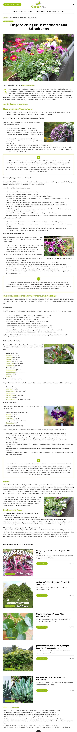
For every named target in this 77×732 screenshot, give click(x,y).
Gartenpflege (46, 11)
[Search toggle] (73, 4)
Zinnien (8, 376)
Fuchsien (8, 414)
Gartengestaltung (20, 11)
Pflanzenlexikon (34, 11)
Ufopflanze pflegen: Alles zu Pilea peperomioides (49, 609)
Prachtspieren (10, 423)
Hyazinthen (9, 357)
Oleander (8, 361)
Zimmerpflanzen (58, 11)
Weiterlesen (35, 561)
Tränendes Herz (10, 399)
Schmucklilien (10, 365)
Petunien (8, 397)
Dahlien (8, 393)
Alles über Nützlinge (12, 4)
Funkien (8, 416)
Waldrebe (9, 389)
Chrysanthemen (10, 391)
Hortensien (9, 419)
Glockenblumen (10, 395)
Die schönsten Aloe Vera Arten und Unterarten (48, 667)
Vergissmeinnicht (11, 370)
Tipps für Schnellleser (28, 85)
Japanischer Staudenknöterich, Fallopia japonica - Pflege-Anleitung (50, 639)
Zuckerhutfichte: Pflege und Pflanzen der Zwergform (51, 579)
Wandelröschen (10, 372)
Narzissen (9, 359)
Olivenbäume (10, 363)
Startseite (5, 17)
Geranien (8, 355)
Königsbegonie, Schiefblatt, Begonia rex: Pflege (48, 550)
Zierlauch (8, 374)
